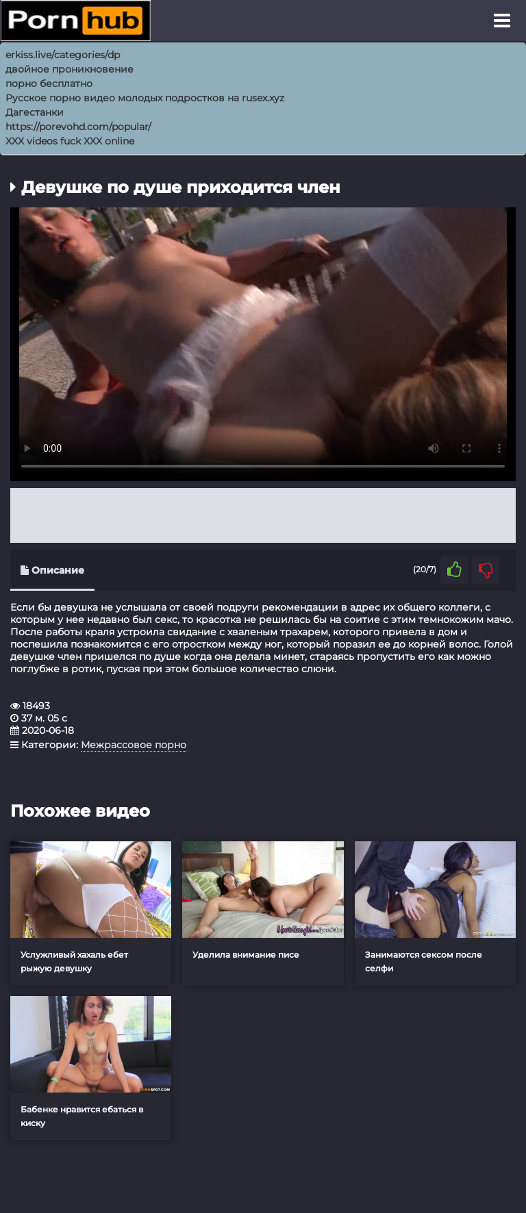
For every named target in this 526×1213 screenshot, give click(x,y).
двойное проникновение (69, 69)
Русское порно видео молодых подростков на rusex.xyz (144, 98)
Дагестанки (34, 112)
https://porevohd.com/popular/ (78, 126)
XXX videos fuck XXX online (69, 141)
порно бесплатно (48, 83)
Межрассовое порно (133, 745)
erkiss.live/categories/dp (62, 55)
